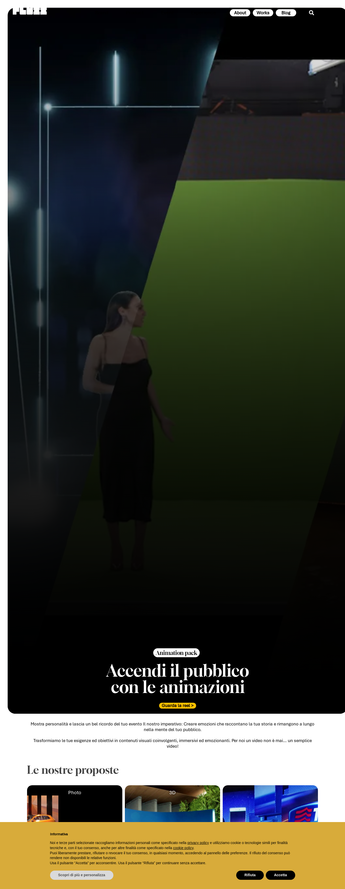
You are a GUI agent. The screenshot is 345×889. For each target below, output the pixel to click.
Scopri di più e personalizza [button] (81, 875)
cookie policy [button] (183, 848)
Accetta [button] (280, 875)
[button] (176, 657)
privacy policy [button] (198, 843)
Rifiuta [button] (250, 875)
